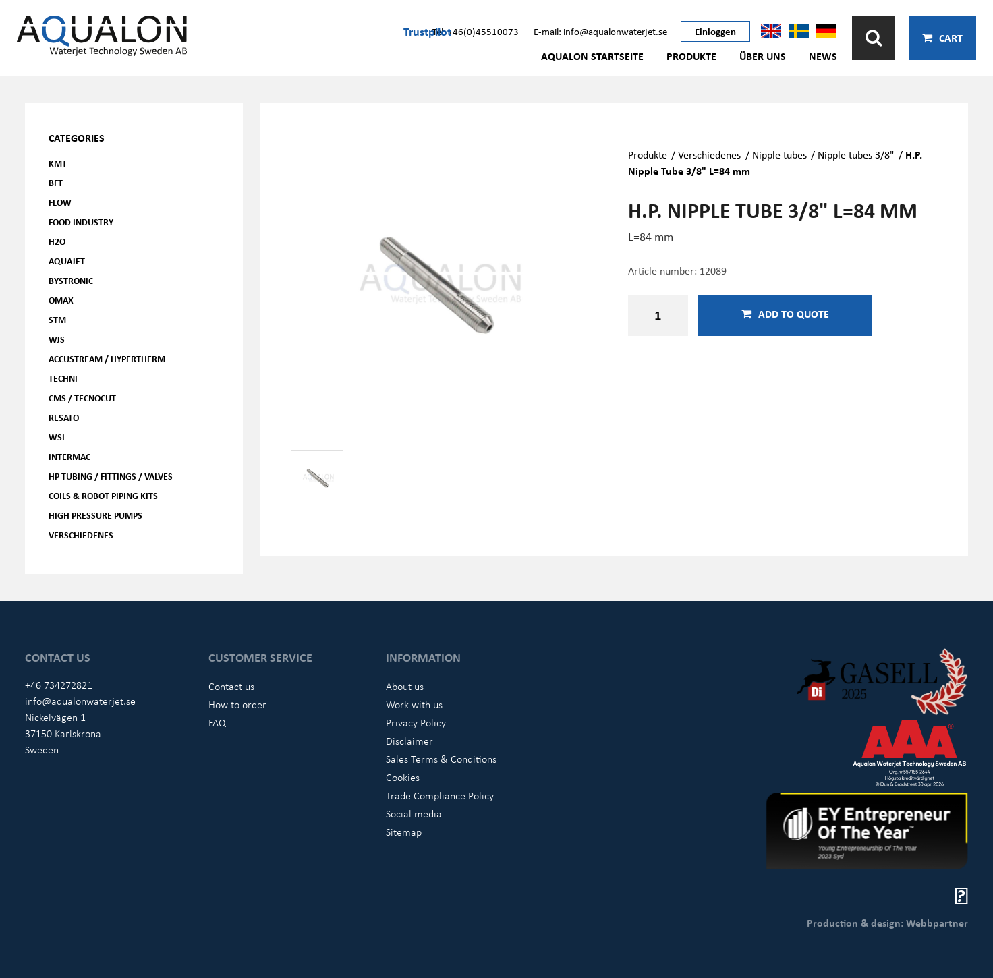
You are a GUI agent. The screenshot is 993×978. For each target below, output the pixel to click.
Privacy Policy (416, 722)
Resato (64, 417)
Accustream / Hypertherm (107, 358)
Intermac (69, 456)
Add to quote (785, 313)
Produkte (691, 56)
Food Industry (81, 221)
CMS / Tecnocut (82, 397)
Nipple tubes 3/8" (856, 154)
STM (57, 319)
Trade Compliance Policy (440, 795)
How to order (237, 704)
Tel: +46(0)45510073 (475, 31)
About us (405, 686)
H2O (57, 241)
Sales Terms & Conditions (441, 758)
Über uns (762, 56)
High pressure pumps (95, 515)
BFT (56, 182)
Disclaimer (409, 740)
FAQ (217, 722)
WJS (57, 339)
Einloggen (715, 31)
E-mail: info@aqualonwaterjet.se (600, 31)
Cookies (403, 777)
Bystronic (71, 280)
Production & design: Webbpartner (887, 922)
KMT (58, 162)
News (823, 56)
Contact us (231, 686)
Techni (63, 378)
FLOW (60, 202)
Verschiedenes (81, 534)
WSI (57, 436)
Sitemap (404, 831)
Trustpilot (427, 31)
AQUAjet (67, 260)
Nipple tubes (779, 154)
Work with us (414, 704)
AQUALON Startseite (592, 56)
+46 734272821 (58, 684)
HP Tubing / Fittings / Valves (111, 475)
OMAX (61, 299)
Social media (414, 813)
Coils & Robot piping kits (103, 495)
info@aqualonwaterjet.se (80, 700)
